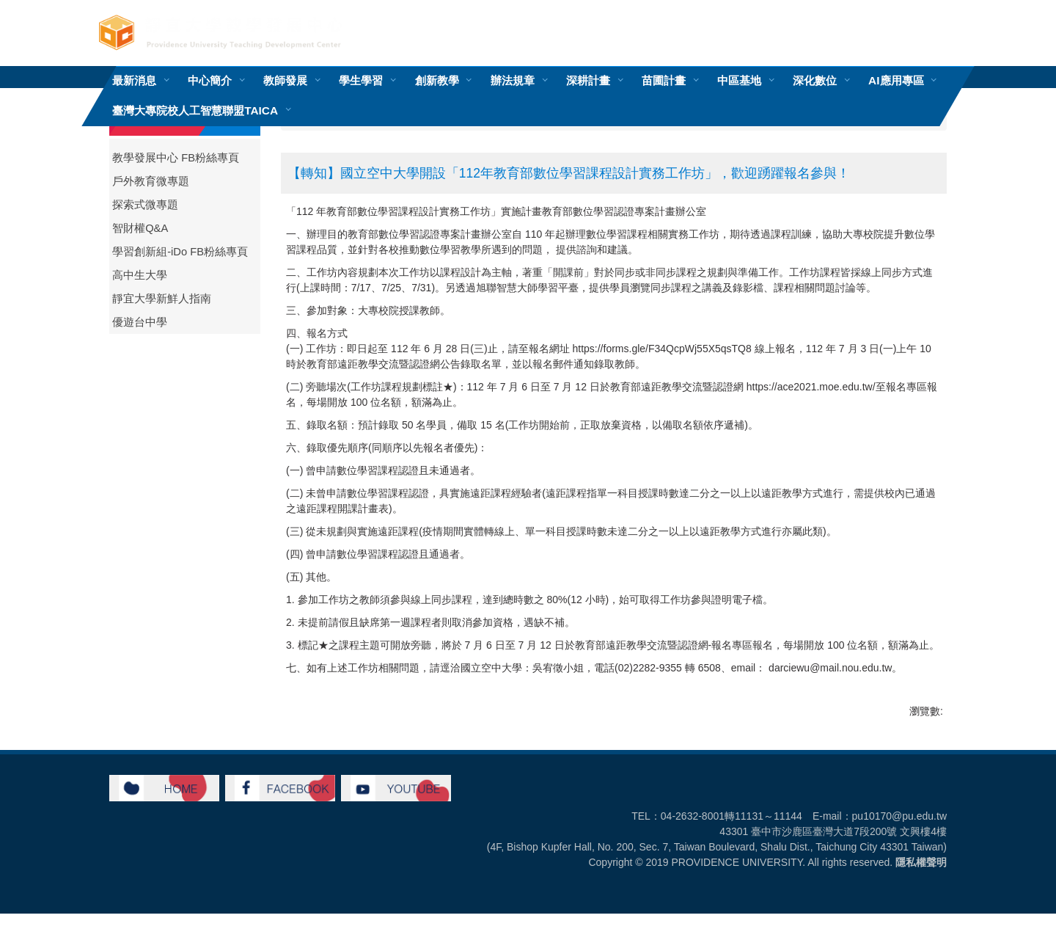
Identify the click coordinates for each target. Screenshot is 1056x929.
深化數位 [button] (815, 80)
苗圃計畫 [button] (664, 80)
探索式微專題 (145, 205)
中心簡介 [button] (210, 80)
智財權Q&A (140, 228)
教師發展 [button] (285, 80)
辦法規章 (513, 80)
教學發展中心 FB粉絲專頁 (175, 158)
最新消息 (134, 80)
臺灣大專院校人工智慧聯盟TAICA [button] (195, 110)
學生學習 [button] (361, 80)
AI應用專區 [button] (895, 80)
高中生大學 (139, 275)
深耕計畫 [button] (588, 80)
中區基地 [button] (739, 80)
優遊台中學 (139, 322)
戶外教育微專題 (150, 181)
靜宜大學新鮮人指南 (161, 299)
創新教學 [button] (437, 80)
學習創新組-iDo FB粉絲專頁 (180, 252)
